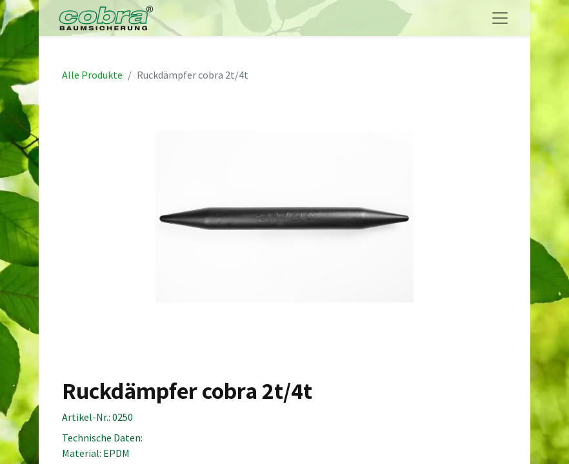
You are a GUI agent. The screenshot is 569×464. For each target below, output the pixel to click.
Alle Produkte (92, 74)
